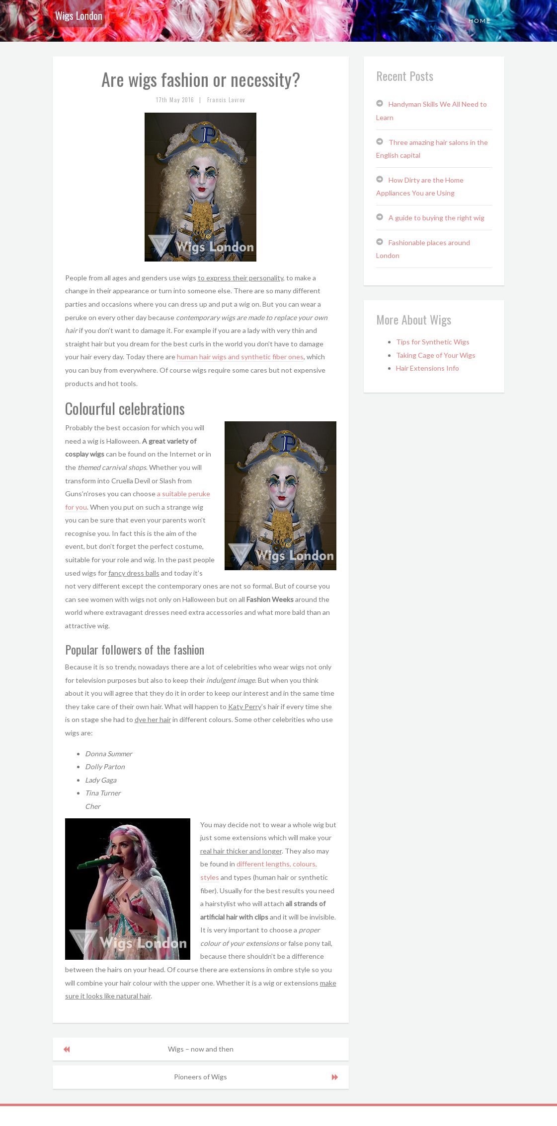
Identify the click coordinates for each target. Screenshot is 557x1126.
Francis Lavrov (226, 100)
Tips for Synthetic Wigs (433, 341)
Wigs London (78, 15)
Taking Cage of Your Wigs (436, 355)
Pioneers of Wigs (200, 1076)
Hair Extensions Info (427, 368)
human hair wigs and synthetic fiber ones (240, 356)
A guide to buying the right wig (436, 217)
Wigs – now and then (201, 1049)
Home (480, 20)
